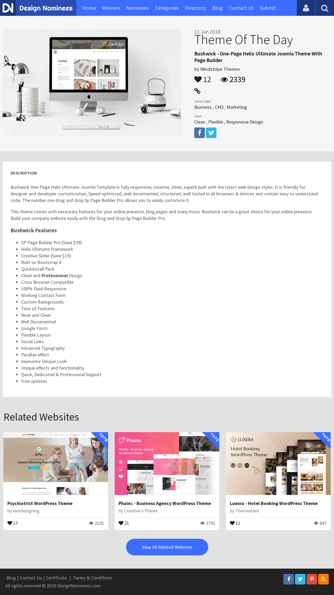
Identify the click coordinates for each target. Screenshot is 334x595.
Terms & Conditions (92, 578)
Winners (111, 7)
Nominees (137, 7)
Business (203, 107)
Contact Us (241, 7)
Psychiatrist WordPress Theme (39, 503)
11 (235, 522)
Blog (217, 7)
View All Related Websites (167, 547)
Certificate (56, 578)
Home (89, 7)
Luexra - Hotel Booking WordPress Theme (274, 503)
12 (202, 76)
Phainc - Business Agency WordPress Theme (165, 503)
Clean (199, 122)
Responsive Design (244, 122)
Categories (167, 7)
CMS (219, 107)
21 (124, 522)
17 (12, 522)
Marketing (237, 107)
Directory (195, 7)
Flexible (215, 122)
